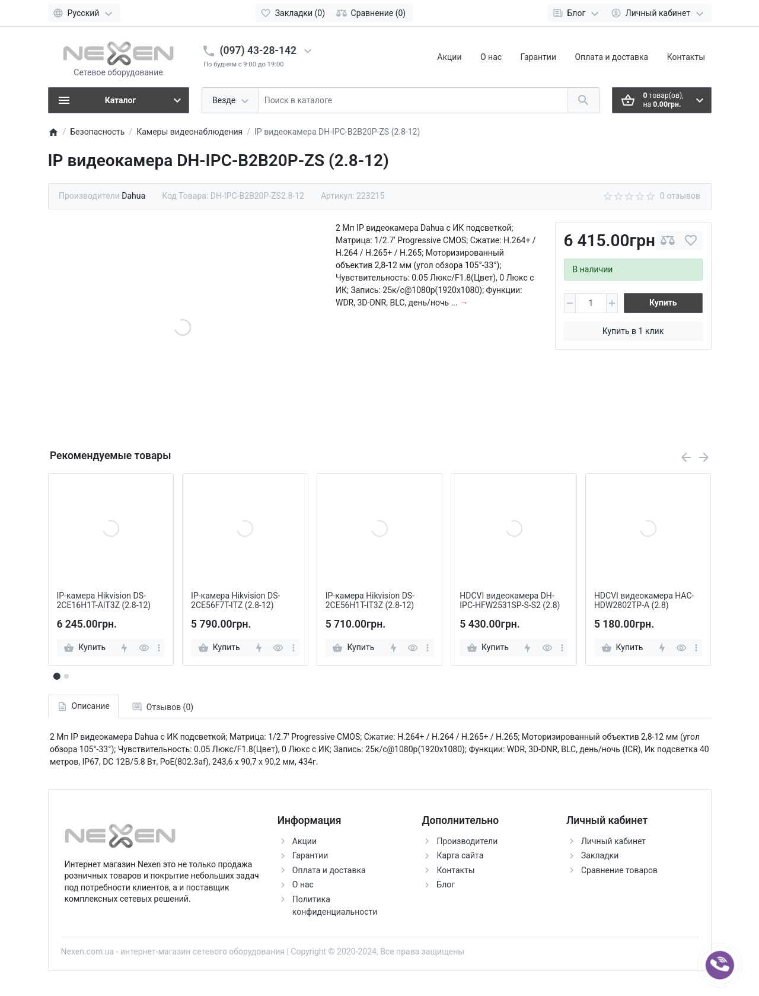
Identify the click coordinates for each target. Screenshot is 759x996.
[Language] (84, 13)
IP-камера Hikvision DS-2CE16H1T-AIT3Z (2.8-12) (104, 600)
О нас (491, 57)
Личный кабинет (613, 841)
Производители (467, 841)
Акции (449, 57)
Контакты (686, 57)
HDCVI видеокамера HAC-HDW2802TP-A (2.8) (644, 600)
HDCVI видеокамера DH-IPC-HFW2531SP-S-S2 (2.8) (510, 600)
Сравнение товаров (619, 870)
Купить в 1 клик (633, 331)
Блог (445, 884)
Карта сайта (459, 855)
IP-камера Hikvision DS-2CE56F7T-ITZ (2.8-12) (235, 600)
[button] (66, 676)
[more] (159, 648)
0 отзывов (680, 196)
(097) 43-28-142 (258, 50)
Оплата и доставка (611, 57)
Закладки (599, 855)
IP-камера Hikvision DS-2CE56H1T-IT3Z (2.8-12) (370, 600)
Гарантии (538, 57)
